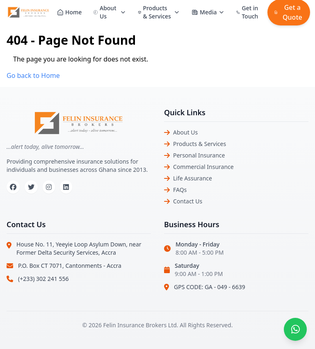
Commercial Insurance (203, 167)
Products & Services (199, 144)
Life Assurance (192, 178)
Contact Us (187, 201)
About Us (185, 132)
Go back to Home (33, 75)
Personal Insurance (199, 155)
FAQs (180, 190)
